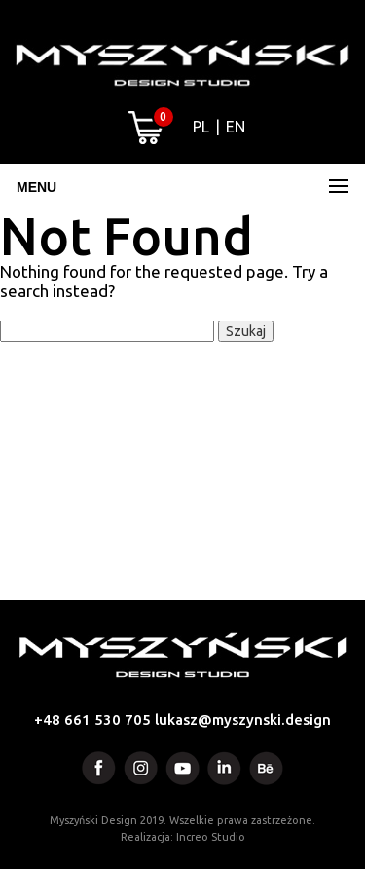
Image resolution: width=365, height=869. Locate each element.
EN (235, 126)
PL (201, 126)
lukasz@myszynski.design (243, 719)
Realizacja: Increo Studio (183, 837)
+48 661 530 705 (92, 719)
